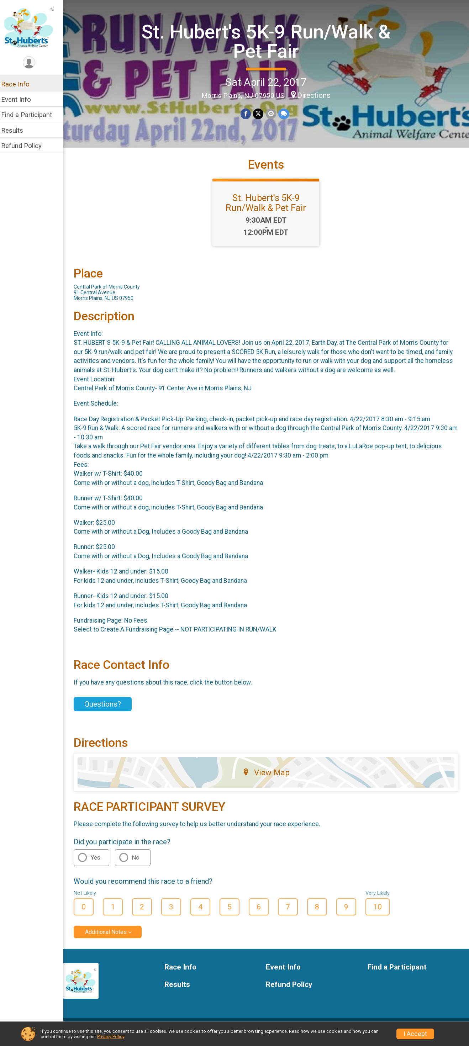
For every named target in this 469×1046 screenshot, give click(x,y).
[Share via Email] (273, 114)
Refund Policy (26, 145)
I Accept (415, 1033)
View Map (268, 777)
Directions (316, 95)
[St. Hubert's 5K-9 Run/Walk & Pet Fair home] (33, 27)
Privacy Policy (110, 1036)
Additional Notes (110, 937)
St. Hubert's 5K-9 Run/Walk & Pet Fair (268, 41)
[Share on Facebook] (248, 114)
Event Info (21, 99)
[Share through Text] (285, 114)
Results (17, 130)
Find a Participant (31, 114)
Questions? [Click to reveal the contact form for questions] (107, 710)
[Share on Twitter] (260, 114)
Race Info (20, 84)
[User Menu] (34, 62)
